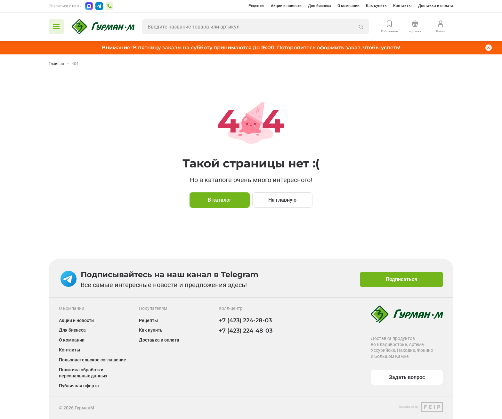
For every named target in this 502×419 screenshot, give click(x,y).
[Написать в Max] (89, 6)
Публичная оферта (79, 385)
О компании (348, 6)
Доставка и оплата (435, 6)
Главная (56, 63)
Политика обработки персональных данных (83, 372)
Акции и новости (286, 6)
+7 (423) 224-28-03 (245, 320)
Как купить (376, 6)
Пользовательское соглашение (92, 359)
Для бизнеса (319, 6)
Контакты (402, 6)
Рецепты (256, 6)
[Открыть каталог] (56, 26)
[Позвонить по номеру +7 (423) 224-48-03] (109, 6)
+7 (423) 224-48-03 (245, 330)
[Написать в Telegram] (99, 6)
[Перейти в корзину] (415, 27)
